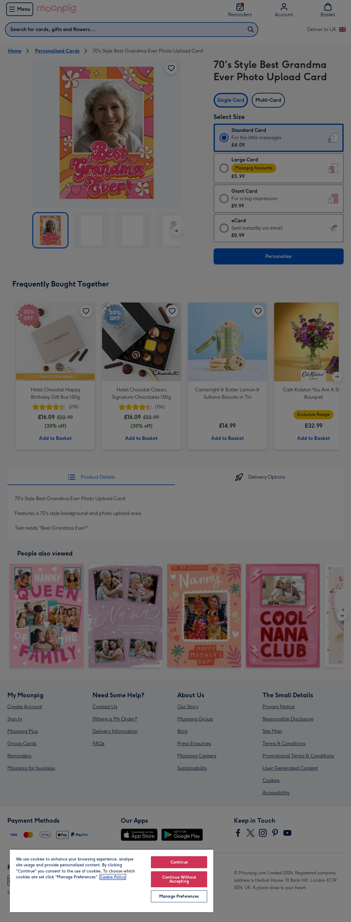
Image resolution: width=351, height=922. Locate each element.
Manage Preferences (179, 896)
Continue (179, 862)
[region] (111, 880)
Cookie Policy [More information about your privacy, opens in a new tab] (112, 877)
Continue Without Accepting (179, 879)
